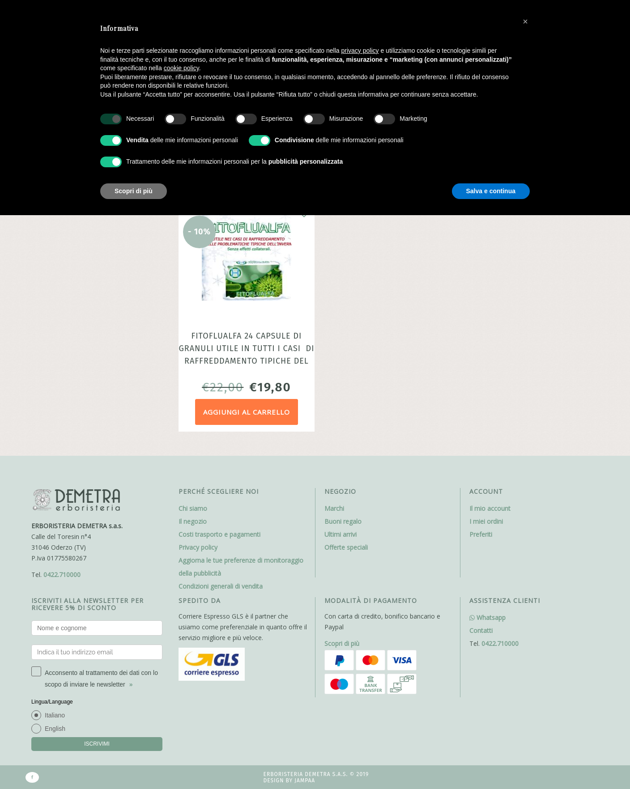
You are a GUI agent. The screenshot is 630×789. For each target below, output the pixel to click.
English (55, 728)
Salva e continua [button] (490, 191)
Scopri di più (341, 643)
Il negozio (193, 521)
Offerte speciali (346, 547)
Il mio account (490, 508)
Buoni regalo (343, 521)
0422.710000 (62, 574)
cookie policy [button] (181, 68)
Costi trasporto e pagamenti (219, 534)
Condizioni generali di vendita (221, 586)
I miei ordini (486, 521)
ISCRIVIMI (97, 744)
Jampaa (304, 780)
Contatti (481, 630)
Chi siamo (193, 508)
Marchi (334, 508)
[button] (525, 21)
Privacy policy (198, 547)
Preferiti (480, 534)
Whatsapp (487, 617)
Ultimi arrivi (340, 534)
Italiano (55, 715)
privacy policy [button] (360, 50)
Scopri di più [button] (134, 191)
